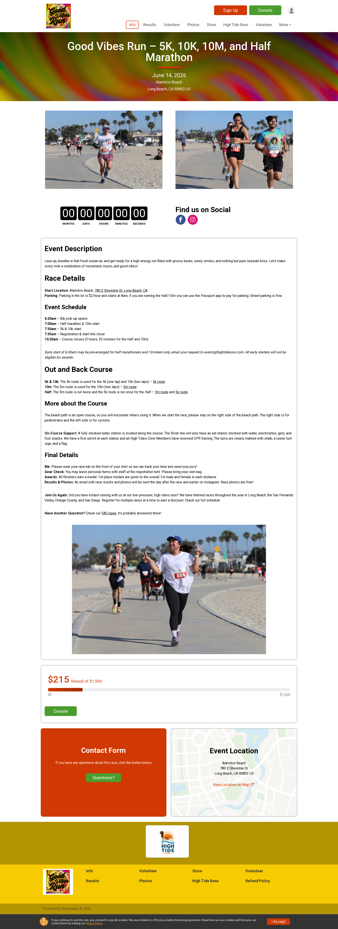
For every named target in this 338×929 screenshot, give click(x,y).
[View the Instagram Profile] (192, 232)
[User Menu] (291, 10)
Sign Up (229, 10)
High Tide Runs (235, 25)
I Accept (278, 922)
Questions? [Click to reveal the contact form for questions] (103, 790)
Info (132, 25)
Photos (193, 25)
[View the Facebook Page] (180, 232)
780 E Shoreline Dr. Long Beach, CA (121, 303)
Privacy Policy (94, 923)
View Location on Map (233, 798)
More (283, 25)
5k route (159, 395)
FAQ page (109, 526)
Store (211, 25)
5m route (130, 400)
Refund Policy (258, 893)
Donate (264, 10)
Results (149, 25)
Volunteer (172, 25)
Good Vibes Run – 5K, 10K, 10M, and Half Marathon (169, 58)
